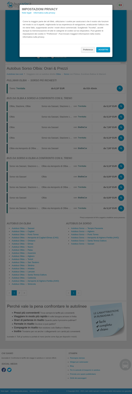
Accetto (103, 49)
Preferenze (88, 49)
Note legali (26, 13)
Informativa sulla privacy (44, 13)
